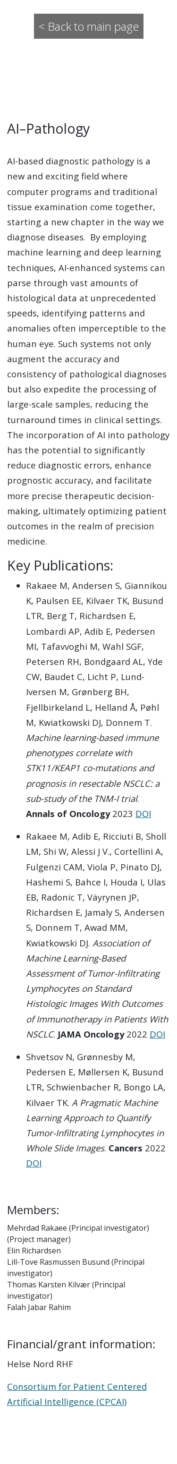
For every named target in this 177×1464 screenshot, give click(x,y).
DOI (143, 813)
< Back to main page (89, 26)
